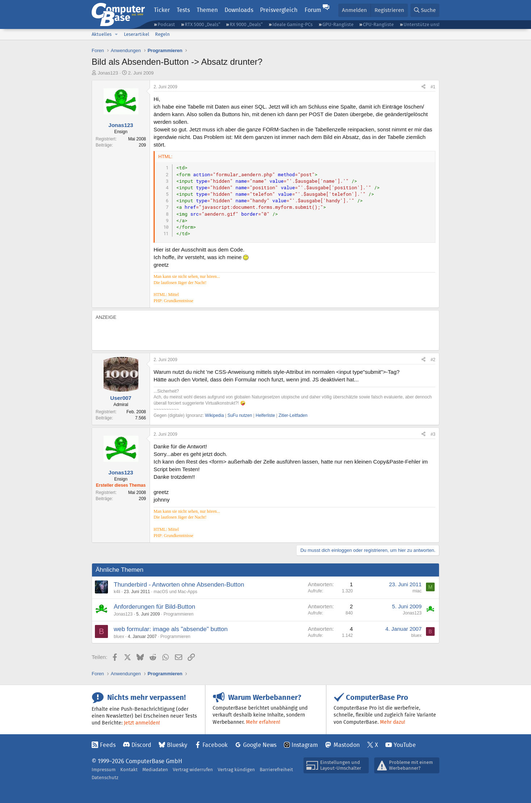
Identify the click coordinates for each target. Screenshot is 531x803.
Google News (259, 745)
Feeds (108, 745)
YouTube (405, 745)
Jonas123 (108, 73)
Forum (313, 10)
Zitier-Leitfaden (293, 415)
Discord (141, 745)
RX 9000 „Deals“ (246, 24)
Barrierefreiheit (276, 769)
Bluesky (177, 745)
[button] (116, 34)
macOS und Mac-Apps (175, 591)
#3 (433, 434)
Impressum (104, 769)
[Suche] (424, 10)
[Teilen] (423, 87)
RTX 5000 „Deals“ (202, 24)
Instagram (305, 745)
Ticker (162, 10)
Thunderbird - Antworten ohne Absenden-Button (179, 584)
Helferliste (265, 415)
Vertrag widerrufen (193, 769)
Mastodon (347, 745)
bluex (119, 636)
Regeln (162, 34)
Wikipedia (214, 415)
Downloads (239, 10)
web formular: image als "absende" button (170, 629)
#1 (433, 86)
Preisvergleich (278, 10)
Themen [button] (207, 10)
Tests (183, 10)
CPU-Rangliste (378, 24)
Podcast (166, 24)
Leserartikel (136, 34)
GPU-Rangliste (338, 24)
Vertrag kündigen (236, 769)
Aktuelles (102, 34)
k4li (117, 591)
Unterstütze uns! (421, 24)
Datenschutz (105, 777)
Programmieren (178, 614)
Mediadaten (155, 769)
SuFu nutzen (239, 415)
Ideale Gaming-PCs (292, 24)
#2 (433, 359)
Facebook (214, 745)
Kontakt (129, 769)
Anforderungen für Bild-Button (154, 606)
